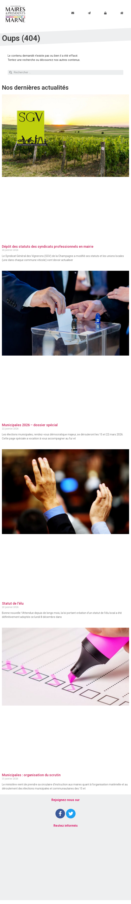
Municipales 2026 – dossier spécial (30, 425)
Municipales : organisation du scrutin (31, 775)
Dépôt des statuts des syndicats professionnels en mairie (47, 246)
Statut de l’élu (13, 603)
